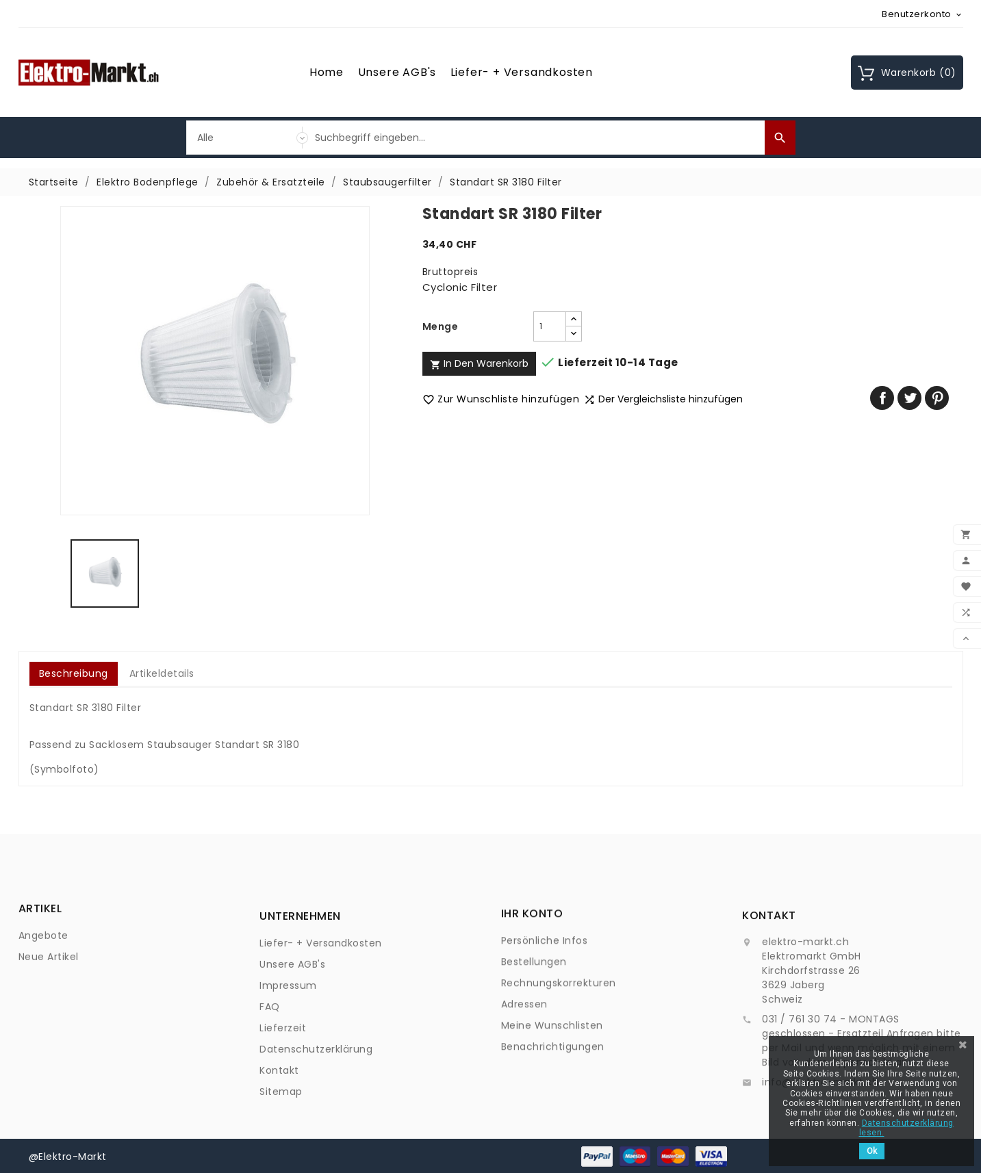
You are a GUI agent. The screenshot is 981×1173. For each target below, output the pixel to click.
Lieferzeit (282, 1111)
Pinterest (937, 398)
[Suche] (536, 137)
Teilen (882, 398)
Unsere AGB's (397, 72)
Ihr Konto (532, 979)
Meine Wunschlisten (552, 1091)
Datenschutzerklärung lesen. (906, 1127)
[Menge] (549, 326)
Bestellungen (534, 1027)
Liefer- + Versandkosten (521, 72)
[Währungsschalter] (922, 13)
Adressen (524, 1070)
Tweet (909, 398)
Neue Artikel (48, 985)
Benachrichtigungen (552, 1112)
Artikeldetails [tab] (161, 673)
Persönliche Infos (544, 1006)
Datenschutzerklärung (315, 1132)
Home (326, 72)
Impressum (288, 1069)
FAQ (269, 1090)
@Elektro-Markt (68, 1156)
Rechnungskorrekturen (558, 1048)
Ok (872, 1151)
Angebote (43, 964)
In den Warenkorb (479, 363)
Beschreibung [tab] (73, 673)
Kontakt (279, 1154)
